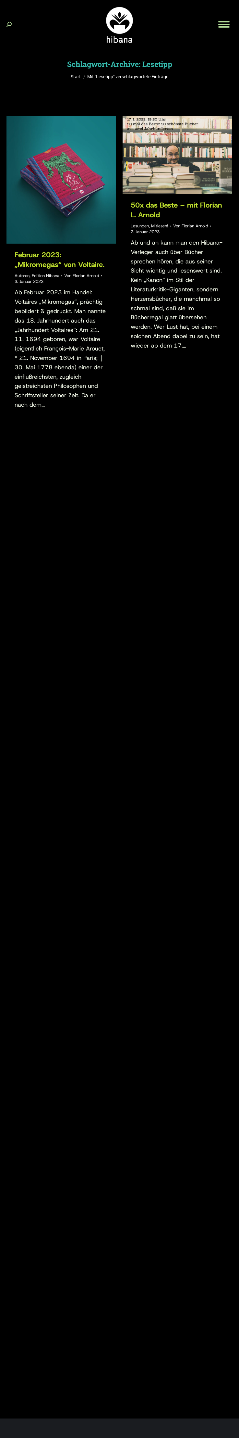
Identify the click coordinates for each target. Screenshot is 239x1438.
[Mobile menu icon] (224, 24)
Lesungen (140, 226)
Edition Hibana (45, 275)
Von (81, 275)
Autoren (22, 275)
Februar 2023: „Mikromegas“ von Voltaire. (59, 259)
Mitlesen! (159, 226)
